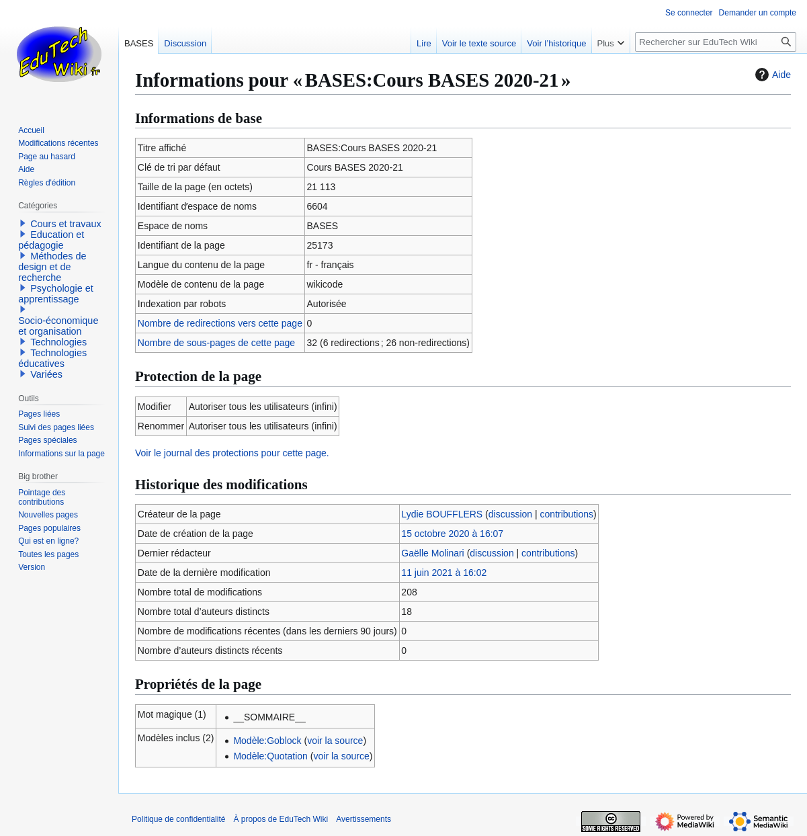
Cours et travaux (65, 223)
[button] (23, 223)
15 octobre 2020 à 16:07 (452, 533)
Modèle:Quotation (270, 756)
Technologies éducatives (52, 358)
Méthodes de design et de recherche (52, 267)
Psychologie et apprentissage (55, 293)
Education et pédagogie (51, 240)
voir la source (335, 740)
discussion (510, 514)
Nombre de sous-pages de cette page (216, 342)
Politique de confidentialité (178, 819)
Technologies (58, 342)
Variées (46, 374)
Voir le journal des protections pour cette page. (232, 453)
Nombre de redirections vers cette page (220, 323)
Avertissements (363, 819)
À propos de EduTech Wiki (280, 819)
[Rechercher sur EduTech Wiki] (715, 42)
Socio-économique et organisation (58, 326)
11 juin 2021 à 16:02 (443, 572)
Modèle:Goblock (267, 740)
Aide (771, 74)
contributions (566, 514)
